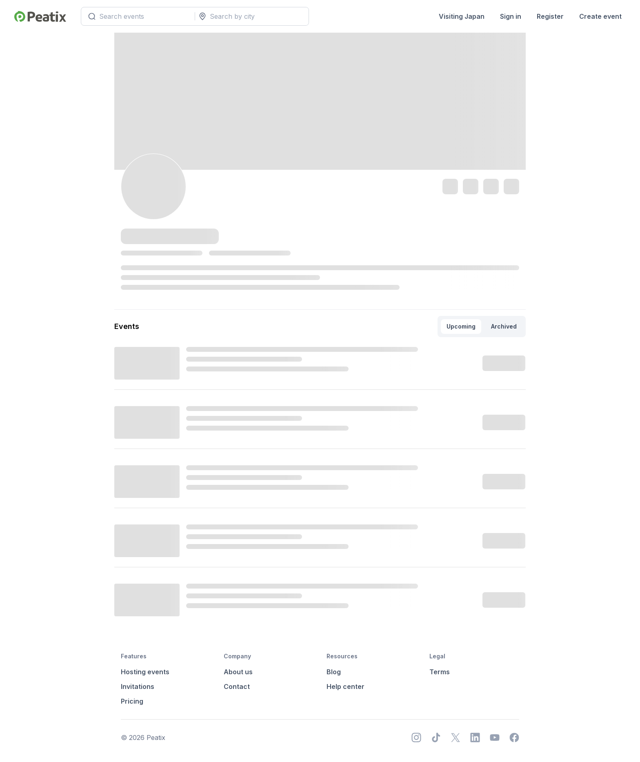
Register (550, 16)
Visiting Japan (461, 16)
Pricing (132, 701)
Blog (334, 672)
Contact (237, 686)
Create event (600, 16)
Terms (439, 672)
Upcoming (461, 326)
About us (238, 672)
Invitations (137, 686)
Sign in (510, 16)
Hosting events (145, 672)
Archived (504, 326)
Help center (345, 686)
